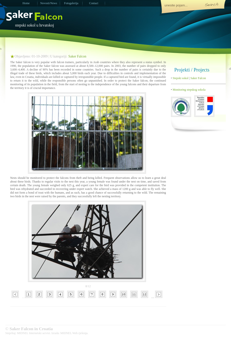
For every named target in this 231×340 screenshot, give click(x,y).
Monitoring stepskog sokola (189, 89)
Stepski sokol (180, 78)
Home (26, 3)
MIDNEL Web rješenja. (74, 333)
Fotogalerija (71, 3)
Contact (93, 3)
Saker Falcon (77, 56)
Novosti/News (48, 3)
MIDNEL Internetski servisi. (34, 333)
